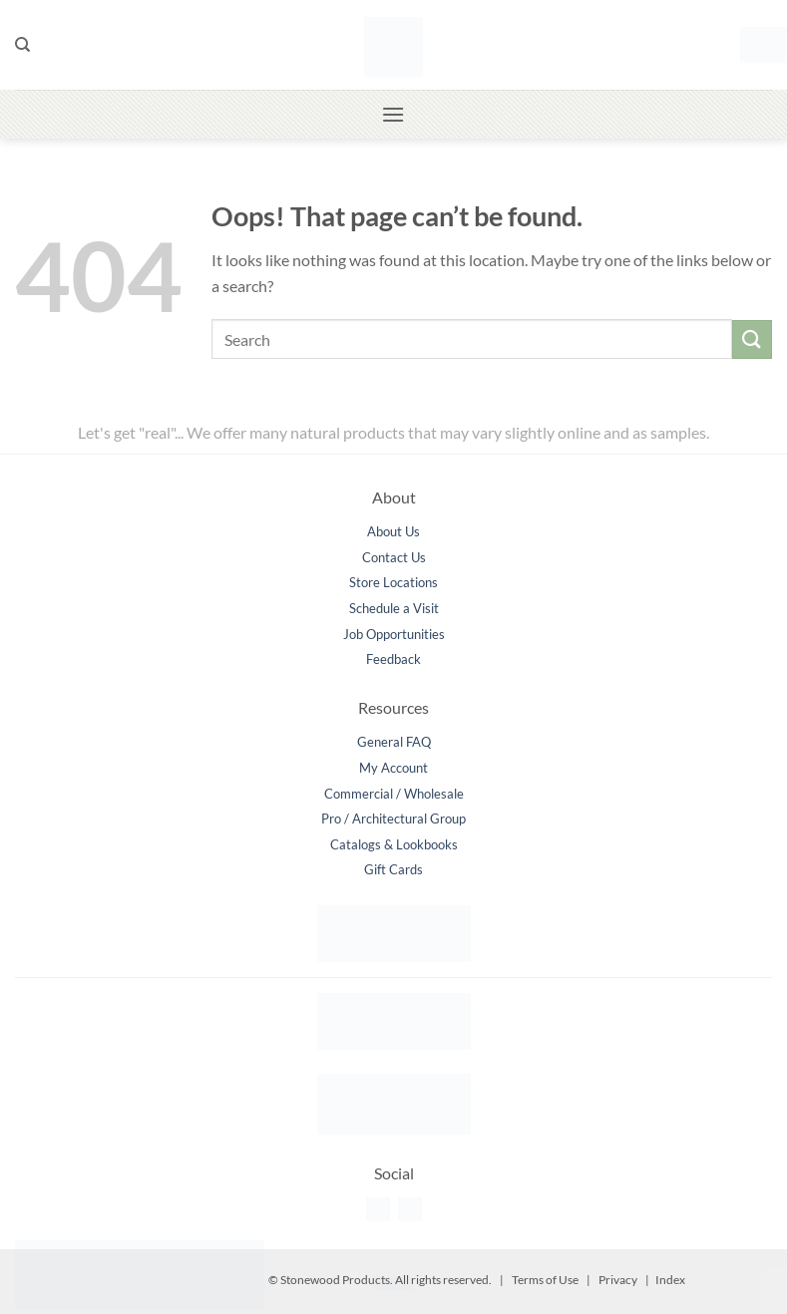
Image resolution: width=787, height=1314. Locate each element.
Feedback (393, 659)
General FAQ (394, 742)
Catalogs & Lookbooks (394, 844)
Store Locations (393, 582)
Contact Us (394, 557)
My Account (393, 768)
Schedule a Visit (394, 608)
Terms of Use (545, 1279)
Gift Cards (393, 869)
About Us (393, 531)
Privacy (617, 1279)
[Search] (22, 45)
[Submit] (752, 339)
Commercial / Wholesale (394, 794)
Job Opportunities (394, 634)
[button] (756, 44)
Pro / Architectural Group (393, 818)
